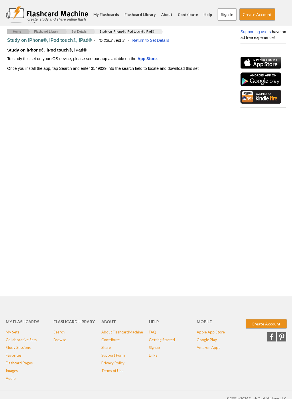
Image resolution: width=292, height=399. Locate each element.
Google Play (207, 339)
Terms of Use (112, 370)
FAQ (152, 332)
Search (280, 14)
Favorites (13, 355)
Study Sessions (18, 347)
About (166, 14)
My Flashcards (106, 14)
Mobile (204, 321)
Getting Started (162, 339)
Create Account (257, 14)
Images (12, 370)
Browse (60, 339)
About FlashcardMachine (122, 332)
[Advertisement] (111, 118)
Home (17, 31)
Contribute (188, 14)
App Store (147, 58)
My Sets (12, 332)
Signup (154, 347)
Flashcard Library (140, 14)
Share (106, 347)
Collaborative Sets (21, 339)
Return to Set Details (150, 40)
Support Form (113, 355)
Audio (11, 378)
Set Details (78, 31)
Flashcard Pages (19, 363)
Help (208, 14)
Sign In (227, 14)
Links (153, 355)
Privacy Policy (113, 363)
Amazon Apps (208, 347)
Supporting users (255, 31)
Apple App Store (211, 332)
